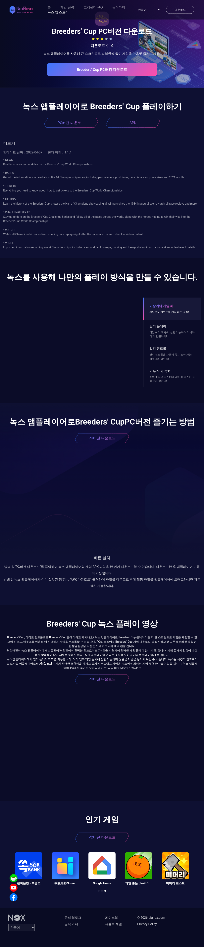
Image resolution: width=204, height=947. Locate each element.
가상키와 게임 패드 (163, 306)
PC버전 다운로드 (71, 123)
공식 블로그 (73, 918)
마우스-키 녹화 (160, 371)
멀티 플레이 (157, 326)
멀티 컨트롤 (157, 348)
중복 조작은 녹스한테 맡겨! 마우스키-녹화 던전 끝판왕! (172, 379)
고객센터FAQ (93, 7)
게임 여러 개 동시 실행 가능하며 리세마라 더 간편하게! (172, 334)
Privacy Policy (147, 924)
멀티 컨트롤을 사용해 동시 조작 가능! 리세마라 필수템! (170, 356)
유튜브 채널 (113, 924)
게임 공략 (67, 7)
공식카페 (118, 7)
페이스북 (111, 918)
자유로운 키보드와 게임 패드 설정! (169, 311)
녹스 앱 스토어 (58, 12)
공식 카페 (71, 924)
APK (132, 123)
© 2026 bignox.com (151, 918)
